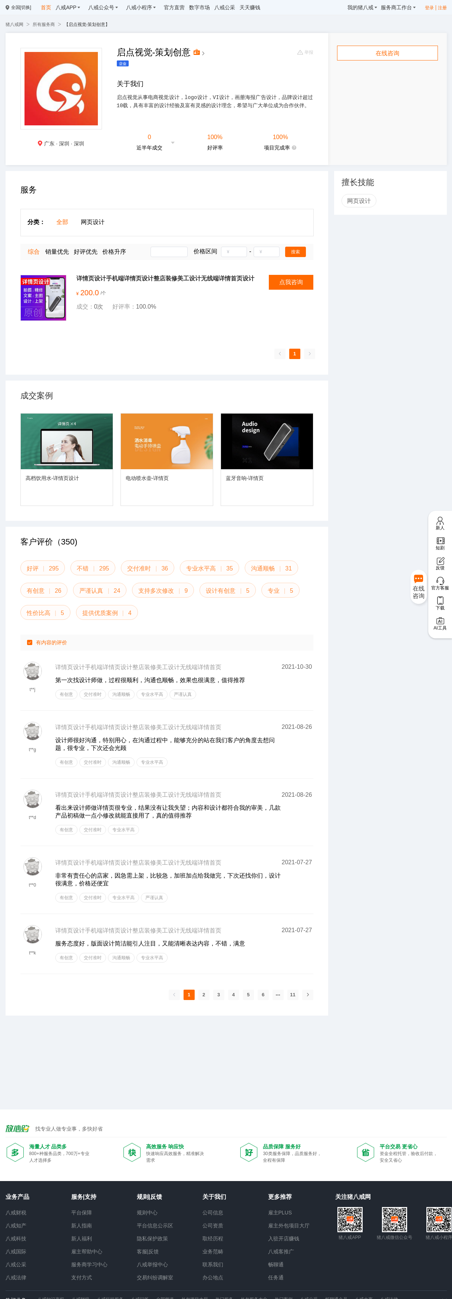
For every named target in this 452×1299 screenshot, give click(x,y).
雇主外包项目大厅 (289, 1226)
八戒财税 (16, 1213)
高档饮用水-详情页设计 (52, 478)
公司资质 (212, 1226)
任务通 (276, 1277)
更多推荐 (280, 1197)
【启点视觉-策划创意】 (87, 24)
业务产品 (17, 1197)
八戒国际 (16, 1251)
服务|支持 (83, 1197)
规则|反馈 (149, 1197)
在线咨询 (387, 53)
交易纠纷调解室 (155, 1277)
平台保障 (81, 1213)
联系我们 (212, 1264)
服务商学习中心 (89, 1264)
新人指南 (81, 1226)
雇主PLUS (280, 1213)
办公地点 (212, 1277)
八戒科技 (16, 1239)
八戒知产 (16, 1226)
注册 (442, 7)
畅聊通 (276, 1264)
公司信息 (212, 1213)
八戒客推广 (281, 1251)
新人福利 (81, 1239)
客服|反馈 (148, 1251)
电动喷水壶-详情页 (147, 478)
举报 (305, 52)
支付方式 (81, 1277)
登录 (429, 7)
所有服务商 (44, 24)
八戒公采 (16, 1264)
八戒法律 (16, 1277)
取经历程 (212, 1239)
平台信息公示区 (155, 1226)
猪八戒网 (14, 24)
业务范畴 (212, 1251)
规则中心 (147, 1213)
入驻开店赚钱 (283, 1239)
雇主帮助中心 (86, 1251)
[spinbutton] (234, 252)
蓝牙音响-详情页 (245, 478)
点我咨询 (291, 282)
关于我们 (214, 1197)
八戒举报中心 (152, 1264)
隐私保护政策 (152, 1239)
